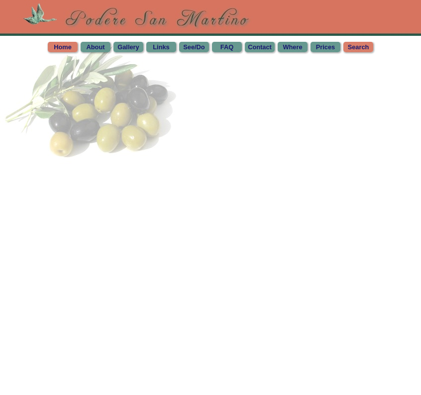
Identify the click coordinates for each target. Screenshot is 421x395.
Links (161, 47)
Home (63, 47)
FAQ (226, 47)
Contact (260, 47)
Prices (325, 47)
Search (358, 47)
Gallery (128, 47)
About (96, 47)
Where (292, 47)
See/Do (194, 47)
